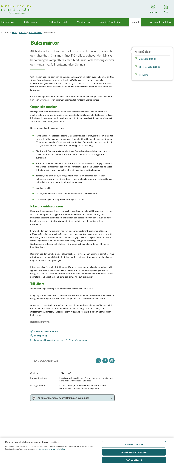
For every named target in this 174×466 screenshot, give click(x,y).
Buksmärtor (49, 32)
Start (14, 32)
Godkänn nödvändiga (134, 453)
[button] (153, 9)
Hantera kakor (134, 445)
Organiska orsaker (147, 58)
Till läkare (143, 74)
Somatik (23, 32)
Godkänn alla (133, 461)
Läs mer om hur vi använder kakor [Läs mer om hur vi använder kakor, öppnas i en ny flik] (51, 450)
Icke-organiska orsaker (149, 66)
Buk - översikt (35, 32)
